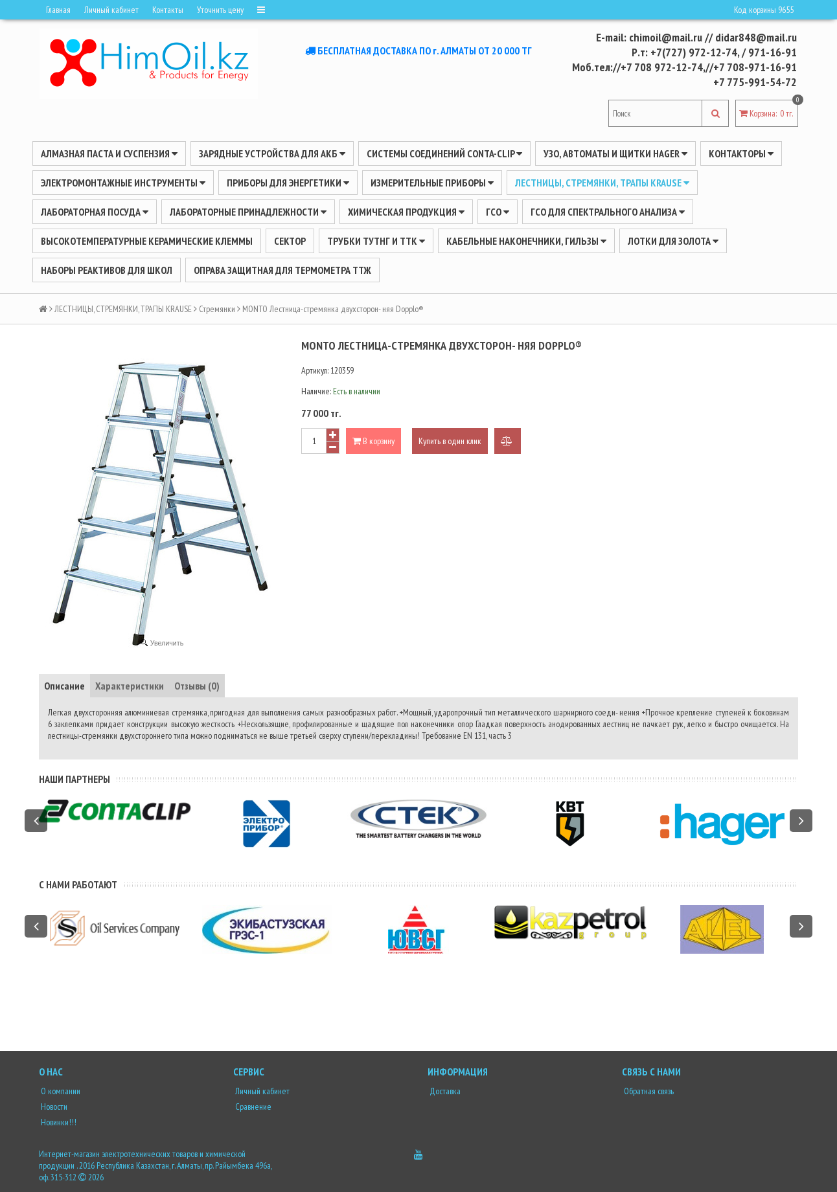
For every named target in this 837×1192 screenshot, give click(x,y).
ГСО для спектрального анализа (608, 211)
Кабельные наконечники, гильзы (526, 241)
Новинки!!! (57, 1122)
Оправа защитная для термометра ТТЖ (282, 270)
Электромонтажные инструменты (123, 182)
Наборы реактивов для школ (106, 270)
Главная (58, 10)
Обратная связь (648, 1091)
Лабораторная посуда (94, 211)
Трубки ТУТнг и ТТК (376, 241)
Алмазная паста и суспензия (109, 153)
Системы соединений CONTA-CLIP (444, 153)
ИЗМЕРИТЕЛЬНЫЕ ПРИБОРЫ (432, 182)
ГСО (497, 211)
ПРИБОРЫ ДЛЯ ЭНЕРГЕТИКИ (288, 182)
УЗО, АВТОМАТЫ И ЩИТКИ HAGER (615, 153)
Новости (53, 1106)
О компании (59, 1091)
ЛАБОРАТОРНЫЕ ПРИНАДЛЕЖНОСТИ (248, 211)
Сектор (290, 240)
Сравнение (252, 1106)
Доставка (444, 1091)
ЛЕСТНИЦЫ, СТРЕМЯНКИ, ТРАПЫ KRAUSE (602, 182)
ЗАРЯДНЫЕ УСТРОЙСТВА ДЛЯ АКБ (272, 153)
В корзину (373, 441)
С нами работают (78, 884)
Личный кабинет (111, 10)
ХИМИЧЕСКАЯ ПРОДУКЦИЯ (406, 211)
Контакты (167, 10)
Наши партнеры (74, 778)
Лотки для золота (673, 241)
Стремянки (217, 309)
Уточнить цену (220, 10)
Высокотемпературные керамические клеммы (147, 240)
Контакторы (741, 153)
